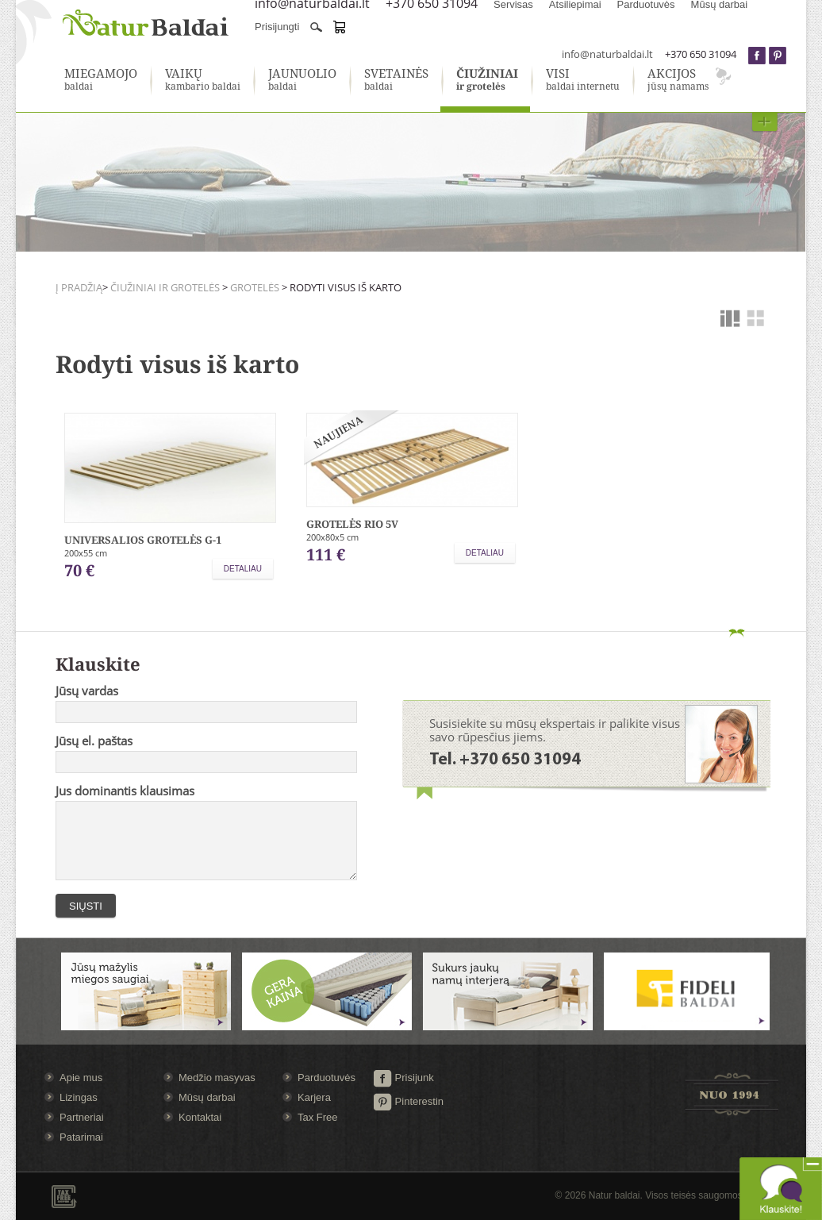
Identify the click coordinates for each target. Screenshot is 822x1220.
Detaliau (243, 568)
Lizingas (79, 1097)
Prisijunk (403, 1077)
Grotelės (254, 287)
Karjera (314, 1097)
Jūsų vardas (87, 690)
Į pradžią (79, 287)
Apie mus (81, 1077)
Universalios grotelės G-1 (142, 540)
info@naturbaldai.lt (607, 54)
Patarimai (81, 1137)
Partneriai (82, 1117)
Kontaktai (200, 1117)
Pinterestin (408, 1101)
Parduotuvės (326, 1077)
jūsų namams (678, 80)
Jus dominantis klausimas (125, 790)
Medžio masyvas (217, 1077)
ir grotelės (487, 80)
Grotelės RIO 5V (352, 524)
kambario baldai (202, 80)
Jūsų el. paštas (94, 740)
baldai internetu (583, 80)
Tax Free (318, 1117)
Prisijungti (277, 27)
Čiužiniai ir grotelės (165, 287)
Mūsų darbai (207, 1097)
